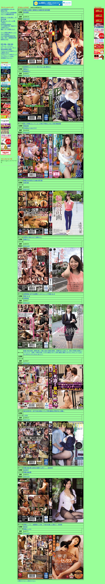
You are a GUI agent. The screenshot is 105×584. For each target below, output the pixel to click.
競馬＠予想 (4, 11)
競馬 (2, 44)
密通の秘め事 (27, 472)
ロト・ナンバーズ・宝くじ (8, 47)
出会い (12, 56)
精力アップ (13, 54)
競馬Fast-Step (4, 39)
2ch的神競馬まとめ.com (7, 9)
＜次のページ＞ (31, 581)
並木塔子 (26, 470)
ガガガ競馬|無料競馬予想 (8, 36)
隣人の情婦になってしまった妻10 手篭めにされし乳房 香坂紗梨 (42, 123)
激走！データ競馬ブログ (8, 29)
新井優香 (26, 12)
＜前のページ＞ (21, 581)
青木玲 (25, 527)
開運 (10, 49)
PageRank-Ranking (6, 24)
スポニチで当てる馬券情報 (8, 12)
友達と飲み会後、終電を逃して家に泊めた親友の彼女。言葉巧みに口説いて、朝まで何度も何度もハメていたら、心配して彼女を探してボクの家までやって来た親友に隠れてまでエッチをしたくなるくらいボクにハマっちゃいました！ (53, 352)
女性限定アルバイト (7, 58)
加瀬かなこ (26, 239)
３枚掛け (3, 22)
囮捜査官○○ (26, 71)
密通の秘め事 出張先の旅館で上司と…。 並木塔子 (38, 468)
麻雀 (12, 44)
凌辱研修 (26, 298)
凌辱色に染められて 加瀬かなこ (32, 237)
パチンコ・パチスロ (7, 46)
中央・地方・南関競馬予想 (8, 37)
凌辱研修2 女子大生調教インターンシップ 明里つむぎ (39, 294)
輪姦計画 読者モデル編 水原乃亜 (32, 180)
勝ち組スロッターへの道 (8, 21)
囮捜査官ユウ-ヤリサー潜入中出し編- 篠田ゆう (37, 67)
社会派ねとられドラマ (30, 128)
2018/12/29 (26, 19)
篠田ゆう (26, 69)
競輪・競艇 (7, 44)
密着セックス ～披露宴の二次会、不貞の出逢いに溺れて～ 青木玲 (42, 524)
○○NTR (25, 415)
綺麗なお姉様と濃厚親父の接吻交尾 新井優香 (36, 10)
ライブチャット (5, 56)
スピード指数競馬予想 (7, 14)
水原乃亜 (26, 182)
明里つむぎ (26, 296)
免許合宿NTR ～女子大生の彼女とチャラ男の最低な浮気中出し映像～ (43, 411)
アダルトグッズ (5, 54)
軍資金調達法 (5, 49)
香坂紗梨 (26, 126)
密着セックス (27, 529)
